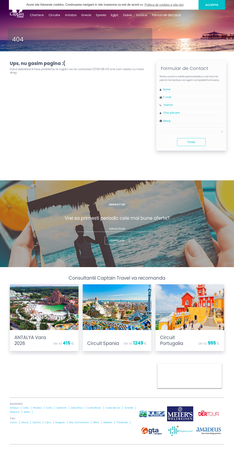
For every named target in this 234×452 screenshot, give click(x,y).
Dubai (127, 15)
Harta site (89, 365)
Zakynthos (77, 407)
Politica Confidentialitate (26, 369)
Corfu (49, 407)
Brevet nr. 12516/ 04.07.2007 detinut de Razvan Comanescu (98, 381)
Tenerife (128, 407)
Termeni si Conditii (111, 365)
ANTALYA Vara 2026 (30, 340)
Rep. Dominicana (79, 422)
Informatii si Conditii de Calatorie (68, 369)
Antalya (70, 15)
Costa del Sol (112, 407)
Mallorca (15, 412)
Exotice (141, 15)
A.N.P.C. (132, 376)
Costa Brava (94, 407)
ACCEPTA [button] (211, 4)
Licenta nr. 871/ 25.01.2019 (50, 381)
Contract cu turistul (67, 365)
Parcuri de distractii (166, 15)
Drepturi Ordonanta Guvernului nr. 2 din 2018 (122, 369)
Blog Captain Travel (39, 365)
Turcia (13, 422)
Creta (26, 407)
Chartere (37, 15)
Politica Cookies (136, 365)
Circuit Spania (103, 343)
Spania (101, 15)
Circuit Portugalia (171, 340)
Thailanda (122, 422)
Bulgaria (60, 422)
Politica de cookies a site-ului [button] (163, 4)
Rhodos (37, 407)
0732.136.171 (101, 69)
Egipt (114, 15)
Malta (27, 412)
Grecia (86, 15)
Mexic (96, 422)
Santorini (62, 407)
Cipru (48, 422)
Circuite (54, 15)
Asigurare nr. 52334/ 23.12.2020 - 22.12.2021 (60, 385)
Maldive (107, 422)
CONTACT (16, 365)
